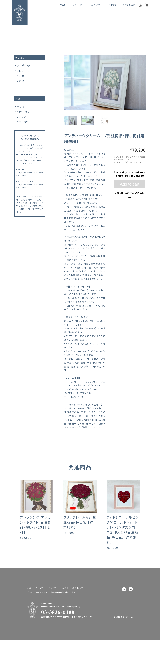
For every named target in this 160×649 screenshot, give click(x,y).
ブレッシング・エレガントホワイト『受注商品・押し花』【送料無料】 (35, 530)
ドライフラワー (24, 111)
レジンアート (23, 116)
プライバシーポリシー (37, 592)
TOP (63, 5)
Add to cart (129, 184)
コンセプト (78, 5)
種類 (17, 98)
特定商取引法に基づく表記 (63, 592)
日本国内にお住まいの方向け (129, 194)
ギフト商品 (22, 122)
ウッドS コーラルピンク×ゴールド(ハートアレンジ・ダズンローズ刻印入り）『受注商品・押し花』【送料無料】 (123, 535)
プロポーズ (23, 70)
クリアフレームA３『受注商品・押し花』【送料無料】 (79, 527)
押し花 (20, 106)
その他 (20, 81)
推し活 (20, 75)
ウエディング (23, 65)
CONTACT (129, 5)
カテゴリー (21, 57)
